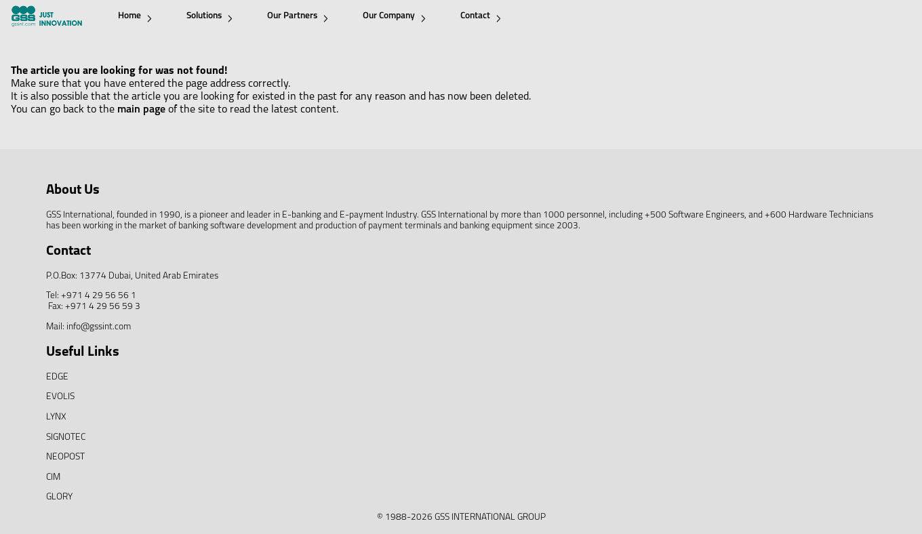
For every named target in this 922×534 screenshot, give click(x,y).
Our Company (394, 17)
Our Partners (297, 17)
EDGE (57, 377)
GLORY (59, 497)
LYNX (56, 417)
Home (135, 17)
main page (141, 109)
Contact (480, 17)
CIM (53, 477)
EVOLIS (60, 396)
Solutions (209, 17)
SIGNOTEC (65, 437)
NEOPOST (65, 457)
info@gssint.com (98, 327)
